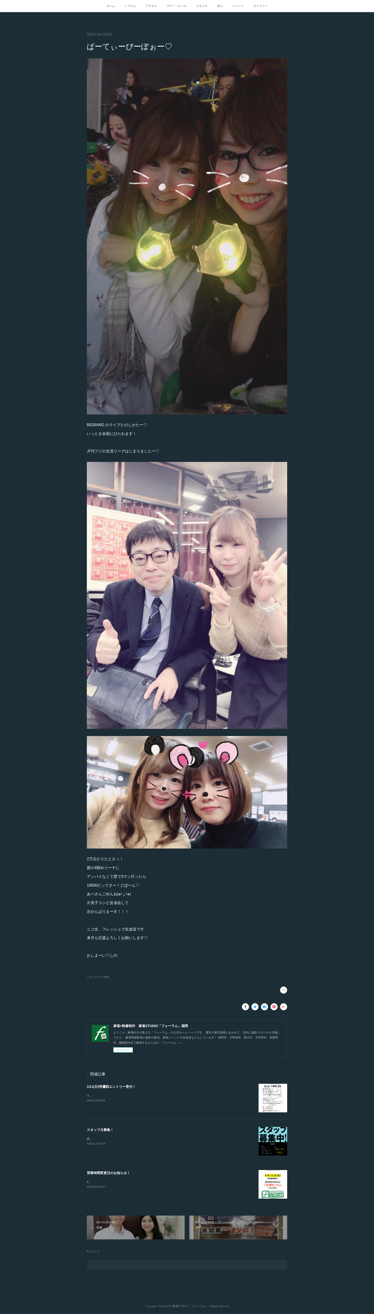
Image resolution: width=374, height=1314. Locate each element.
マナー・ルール (176, 6)
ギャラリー (260, 6)
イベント (238, 6)
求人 (220, 6)
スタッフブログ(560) (98, 977)
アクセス (151, 6)
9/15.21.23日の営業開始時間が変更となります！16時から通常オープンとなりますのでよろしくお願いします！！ (159, 1182)
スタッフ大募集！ (100, 1130)
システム (130, 6)
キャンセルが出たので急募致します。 (111, 1095)
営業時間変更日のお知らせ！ (108, 1173)
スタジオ (202, 6)
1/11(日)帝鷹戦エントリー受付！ (111, 1087)
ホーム (110, 6)
